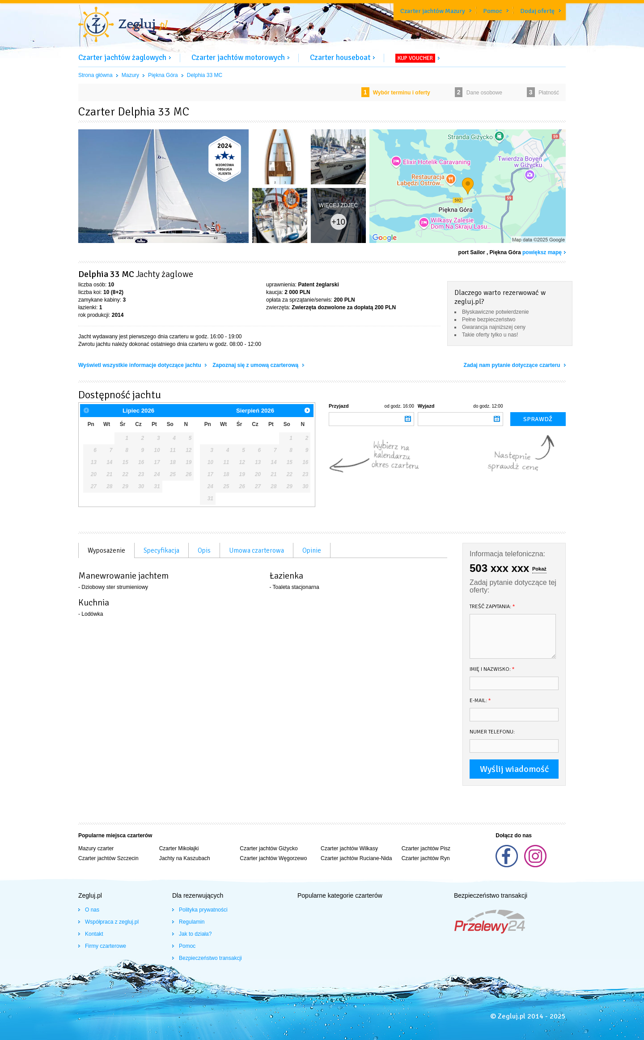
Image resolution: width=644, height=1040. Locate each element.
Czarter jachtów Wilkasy (349, 848)
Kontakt (94, 934)
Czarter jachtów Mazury (432, 11)
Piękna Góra (163, 75)
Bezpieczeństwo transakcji (210, 958)
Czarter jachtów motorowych (238, 57)
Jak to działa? (195, 934)
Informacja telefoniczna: (507, 554)
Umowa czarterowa (256, 550)
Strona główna (95, 75)
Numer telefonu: (492, 732)
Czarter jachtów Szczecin (108, 858)
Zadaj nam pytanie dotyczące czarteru (513, 365)
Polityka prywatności (203, 910)
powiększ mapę (542, 252)
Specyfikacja (161, 550)
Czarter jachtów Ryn (426, 858)
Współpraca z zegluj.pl (112, 922)
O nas (92, 910)
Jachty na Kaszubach (184, 858)
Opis (204, 550)
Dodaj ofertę (537, 11)
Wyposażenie (106, 550)
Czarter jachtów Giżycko (268, 848)
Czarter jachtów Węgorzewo (273, 858)
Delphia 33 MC (204, 75)
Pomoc (492, 11)
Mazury (130, 75)
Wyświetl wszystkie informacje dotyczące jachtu (140, 365)
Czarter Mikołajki (179, 848)
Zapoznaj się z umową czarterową (256, 365)
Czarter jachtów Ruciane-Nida (356, 858)
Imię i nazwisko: (492, 669)
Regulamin (191, 922)
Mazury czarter (96, 848)
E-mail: (480, 700)
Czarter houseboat (340, 57)
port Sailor (471, 252)
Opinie (311, 550)
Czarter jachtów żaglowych (122, 57)
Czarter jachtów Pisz (426, 848)
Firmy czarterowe (105, 946)
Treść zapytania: (492, 606)
